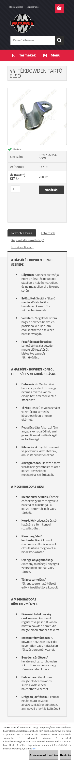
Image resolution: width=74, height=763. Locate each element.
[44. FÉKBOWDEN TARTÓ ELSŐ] (37, 89)
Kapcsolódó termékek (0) (27, 240)
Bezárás (65, 755)
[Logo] (37, 23)
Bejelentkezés (16, 7)
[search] (59, 40)
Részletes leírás (21, 233)
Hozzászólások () (22, 247)
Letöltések (48, 233)
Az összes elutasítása (43, 755)
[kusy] (15, 189)
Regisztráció (32, 7)
